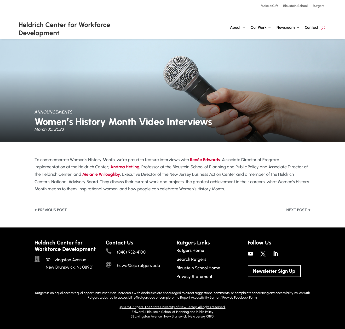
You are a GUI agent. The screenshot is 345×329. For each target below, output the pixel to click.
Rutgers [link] (318, 6)
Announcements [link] (53, 112)
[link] (205, 159)
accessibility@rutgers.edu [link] (136, 297)
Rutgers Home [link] (190, 250)
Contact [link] (311, 27)
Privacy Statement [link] (194, 276)
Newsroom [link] (285, 27)
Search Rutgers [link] (191, 259)
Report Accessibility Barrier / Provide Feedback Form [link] (218, 297)
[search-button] (323, 27)
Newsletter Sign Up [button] (274, 271)
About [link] (235, 27)
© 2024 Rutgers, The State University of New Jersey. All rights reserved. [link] (172, 307)
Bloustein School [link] (295, 6)
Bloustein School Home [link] (198, 268)
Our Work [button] (258, 27)
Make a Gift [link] (269, 6)
